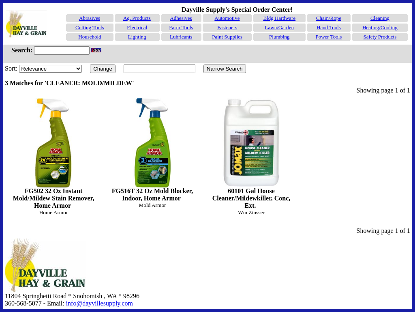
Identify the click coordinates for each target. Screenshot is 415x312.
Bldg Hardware (279, 18)
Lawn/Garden (279, 27)
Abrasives (89, 18)
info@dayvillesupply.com (99, 303)
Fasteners (227, 27)
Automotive (227, 18)
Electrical (137, 27)
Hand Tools (329, 27)
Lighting (137, 37)
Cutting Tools (89, 27)
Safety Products (380, 37)
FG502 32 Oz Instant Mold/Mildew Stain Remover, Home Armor (53, 153)
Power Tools (328, 37)
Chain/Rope (328, 18)
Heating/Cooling (380, 27)
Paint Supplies (227, 37)
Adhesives (181, 18)
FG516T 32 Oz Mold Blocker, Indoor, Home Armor (152, 150)
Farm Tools (181, 27)
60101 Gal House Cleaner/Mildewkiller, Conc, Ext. (251, 153)
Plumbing (279, 37)
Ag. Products (137, 18)
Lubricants (181, 37)
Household (89, 37)
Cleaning (379, 18)
